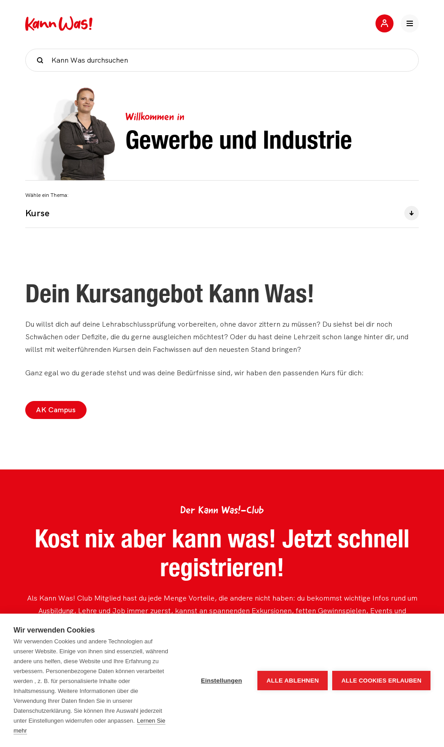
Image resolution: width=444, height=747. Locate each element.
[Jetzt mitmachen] (384, 23)
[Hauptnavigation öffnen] (410, 23)
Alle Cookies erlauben (381, 680)
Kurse (222, 213)
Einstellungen (221, 680)
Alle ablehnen (292, 680)
